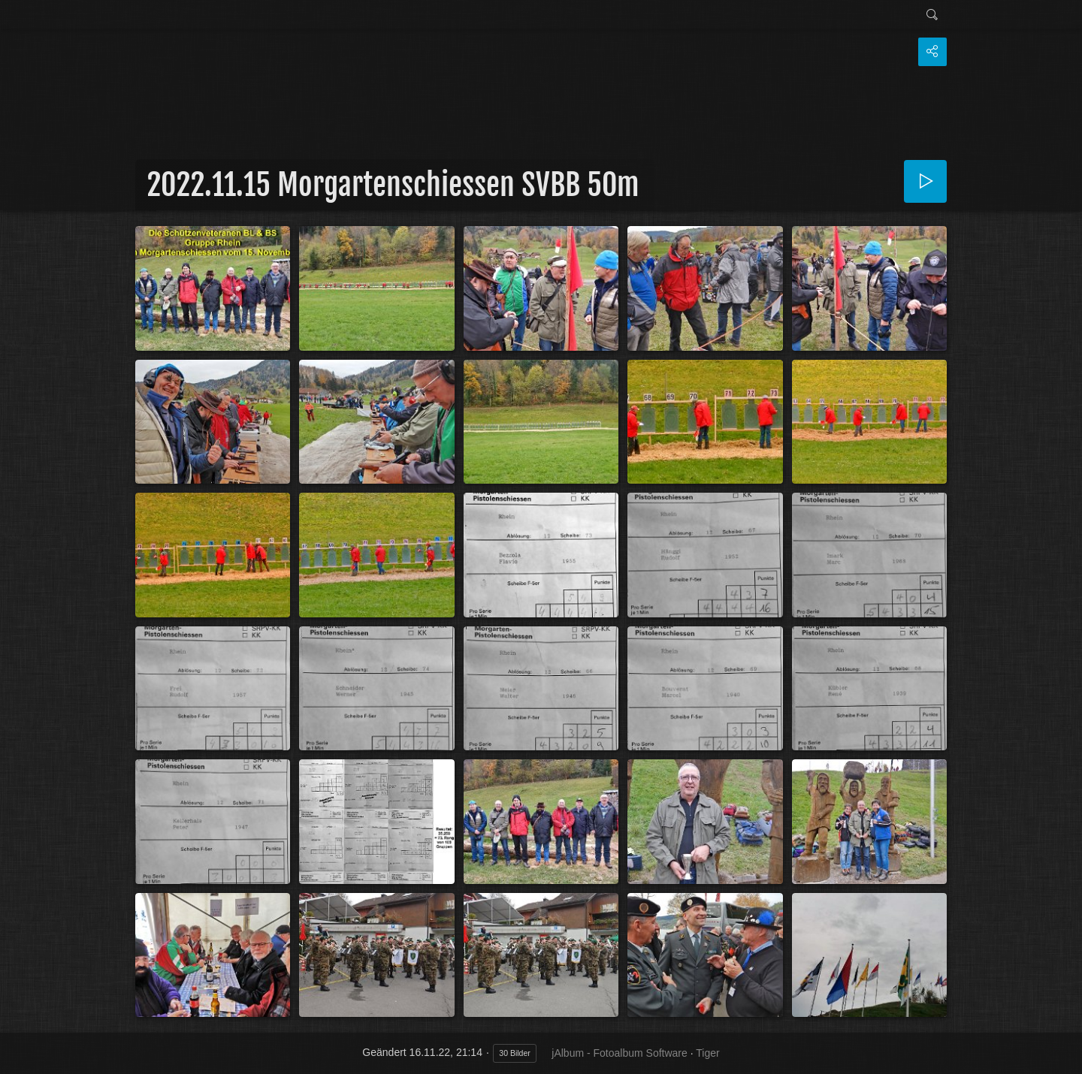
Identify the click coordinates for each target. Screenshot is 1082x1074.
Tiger (707, 1053)
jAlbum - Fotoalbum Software (620, 1053)
